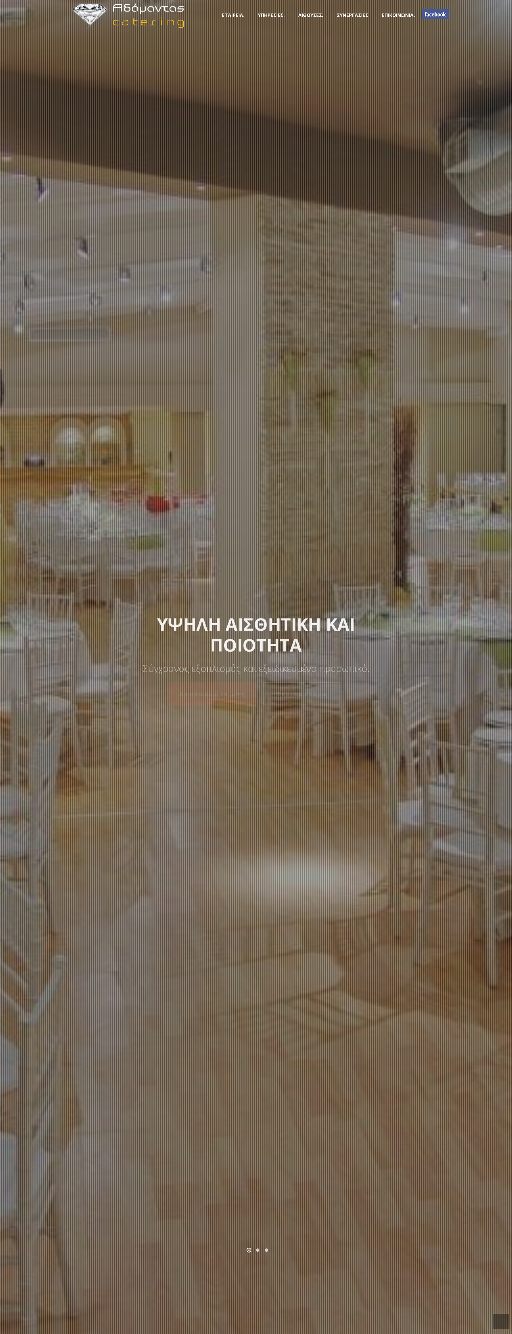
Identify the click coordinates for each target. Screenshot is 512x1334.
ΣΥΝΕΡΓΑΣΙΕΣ (352, 15)
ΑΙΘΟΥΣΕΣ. (310, 15)
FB (435, 14)
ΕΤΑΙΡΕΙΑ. (233, 15)
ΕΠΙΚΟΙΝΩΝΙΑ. (398, 15)
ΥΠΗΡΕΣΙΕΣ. (271, 15)
